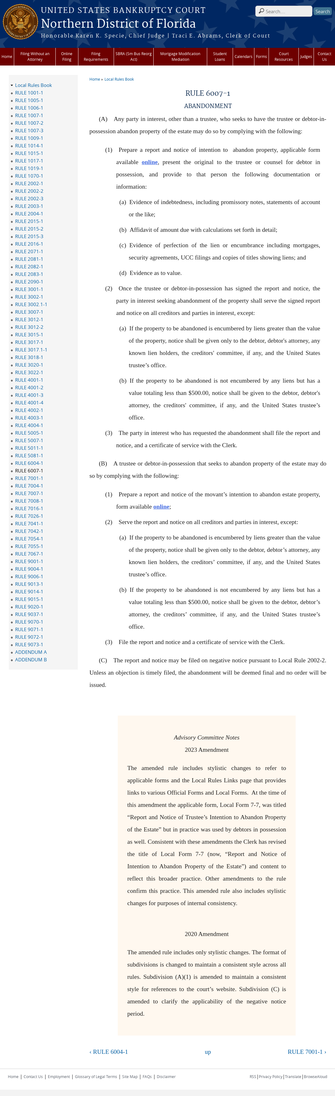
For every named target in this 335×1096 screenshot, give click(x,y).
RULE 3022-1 (29, 372)
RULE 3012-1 (29, 319)
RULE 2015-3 (29, 236)
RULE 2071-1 (29, 251)
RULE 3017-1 (29, 342)
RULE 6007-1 (29, 470)
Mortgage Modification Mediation (180, 56)
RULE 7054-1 (29, 538)
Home (7, 56)
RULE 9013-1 (29, 584)
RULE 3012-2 (29, 327)
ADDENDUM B (31, 659)
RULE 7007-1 (29, 493)
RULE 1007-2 (29, 123)
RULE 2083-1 (29, 274)
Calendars (244, 56)
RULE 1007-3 (29, 130)
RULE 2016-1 (29, 244)
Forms (261, 56)
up (208, 1051)
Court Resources (284, 56)
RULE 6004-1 (29, 463)
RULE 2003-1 (29, 206)
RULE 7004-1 (29, 485)
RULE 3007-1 (29, 312)
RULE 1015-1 (29, 153)
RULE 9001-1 (29, 561)
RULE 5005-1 (29, 433)
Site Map (130, 1076)
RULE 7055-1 (29, 546)
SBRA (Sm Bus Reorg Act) (134, 56)
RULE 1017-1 (29, 160)
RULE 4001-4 (29, 402)
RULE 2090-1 (29, 281)
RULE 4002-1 (29, 410)
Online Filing (66, 56)
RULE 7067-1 (29, 554)
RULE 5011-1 (29, 448)
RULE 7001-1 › (307, 1051)
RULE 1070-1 (29, 176)
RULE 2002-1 (29, 183)
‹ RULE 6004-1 (108, 1051)
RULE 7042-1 (29, 531)
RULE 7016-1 (29, 508)
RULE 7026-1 (29, 516)
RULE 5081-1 (29, 455)
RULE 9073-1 (29, 644)
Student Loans (220, 56)
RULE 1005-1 (29, 100)
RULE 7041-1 (29, 523)
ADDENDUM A (31, 652)
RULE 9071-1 (29, 629)
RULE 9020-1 (29, 606)
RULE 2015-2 (29, 228)
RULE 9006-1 (29, 576)
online (150, 162)
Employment (59, 1076)
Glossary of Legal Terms (96, 1076)
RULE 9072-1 (29, 637)
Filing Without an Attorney (34, 56)
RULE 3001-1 (29, 289)
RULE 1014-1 (29, 145)
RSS (253, 1076)
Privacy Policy (270, 1076)
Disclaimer (166, 1076)
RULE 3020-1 (29, 365)
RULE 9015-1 (29, 599)
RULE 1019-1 (29, 168)
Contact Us (324, 56)
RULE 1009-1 (29, 138)
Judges (306, 56)
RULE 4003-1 (29, 417)
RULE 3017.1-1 (31, 349)
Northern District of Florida (118, 24)
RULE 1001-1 (29, 92)
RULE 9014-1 (29, 591)
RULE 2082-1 (29, 266)
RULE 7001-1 (29, 478)
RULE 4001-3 (29, 395)
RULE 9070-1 (29, 622)
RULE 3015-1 (29, 334)
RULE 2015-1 (29, 221)
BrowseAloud (315, 1076)
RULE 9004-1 (29, 569)
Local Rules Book (119, 79)
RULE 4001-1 (29, 380)
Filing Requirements (96, 56)
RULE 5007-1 (29, 440)
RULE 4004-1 (29, 425)
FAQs (147, 1076)
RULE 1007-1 (29, 115)
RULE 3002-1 (29, 297)
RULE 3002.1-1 (31, 304)
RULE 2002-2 (29, 191)
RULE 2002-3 (29, 198)
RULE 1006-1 (29, 108)
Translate (293, 1076)
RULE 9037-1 (29, 614)
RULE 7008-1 (29, 501)
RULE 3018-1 (29, 357)
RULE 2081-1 (29, 259)
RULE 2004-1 (29, 213)
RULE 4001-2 (29, 387)
